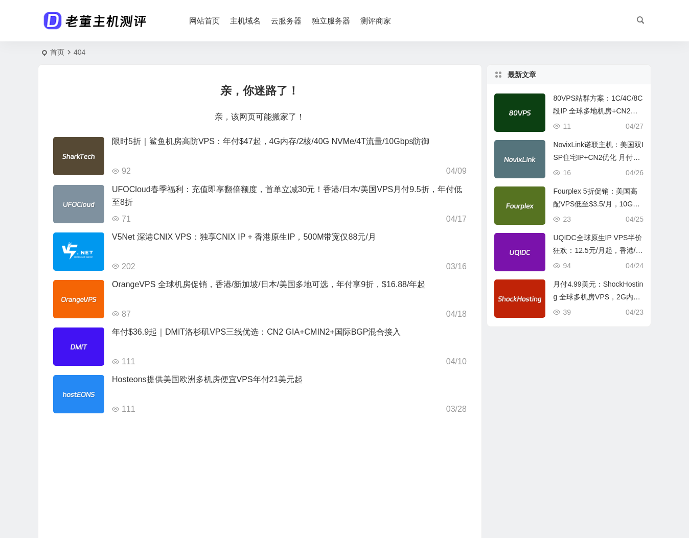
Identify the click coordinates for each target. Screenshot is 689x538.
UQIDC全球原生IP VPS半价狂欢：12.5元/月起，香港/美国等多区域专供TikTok (597, 250)
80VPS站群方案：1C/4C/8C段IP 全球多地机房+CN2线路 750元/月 (597, 111)
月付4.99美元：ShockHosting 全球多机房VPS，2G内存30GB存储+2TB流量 (598, 297)
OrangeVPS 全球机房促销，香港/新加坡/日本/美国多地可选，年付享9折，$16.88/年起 (268, 284)
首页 (57, 52)
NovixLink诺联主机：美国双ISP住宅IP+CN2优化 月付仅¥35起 (598, 157)
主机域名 (245, 20)
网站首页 (204, 20)
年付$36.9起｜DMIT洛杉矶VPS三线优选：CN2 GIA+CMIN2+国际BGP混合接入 (256, 332)
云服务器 (286, 20)
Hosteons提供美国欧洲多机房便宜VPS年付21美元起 (207, 379)
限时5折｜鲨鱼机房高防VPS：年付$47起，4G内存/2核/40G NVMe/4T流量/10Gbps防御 (270, 141)
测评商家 (375, 20)
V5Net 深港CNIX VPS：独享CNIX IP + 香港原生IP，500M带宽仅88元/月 (244, 236)
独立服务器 (331, 20)
